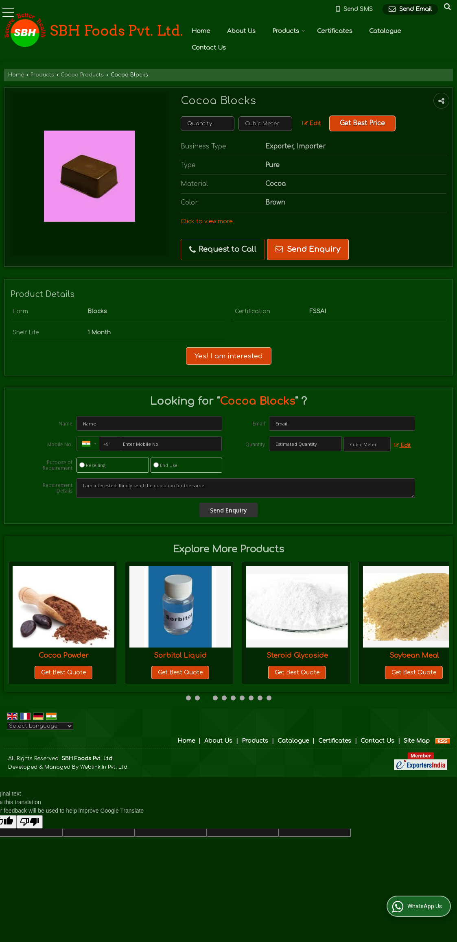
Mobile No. (59, 444)
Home (200, 31)
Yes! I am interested (229, 356)
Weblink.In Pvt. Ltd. (104, 767)
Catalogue (385, 31)
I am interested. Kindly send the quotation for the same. (246, 488)
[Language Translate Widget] (40, 726)
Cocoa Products (82, 75)
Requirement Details (57, 488)
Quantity (255, 444)
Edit (311, 123)
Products (288, 31)
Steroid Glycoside (414, 655)
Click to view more (206, 221)
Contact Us (209, 47)
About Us (241, 31)
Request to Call (222, 249)
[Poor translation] (30, 822)
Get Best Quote (63, 672)
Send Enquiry (308, 249)
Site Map (417, 741)
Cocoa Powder (180, 655)
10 (269, 698)
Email (259, 423)
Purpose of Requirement (57, 465)
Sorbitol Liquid (297, 655)
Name (65, 423)
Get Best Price (362, 123)
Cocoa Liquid (63, 655)
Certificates (334, 31)
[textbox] (265, 123)
